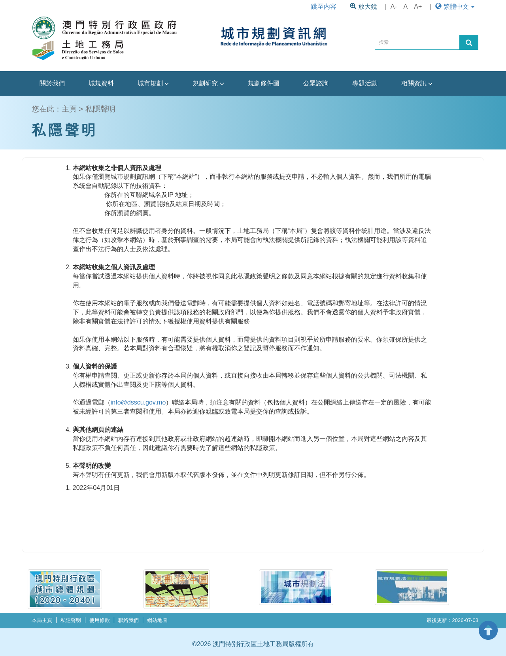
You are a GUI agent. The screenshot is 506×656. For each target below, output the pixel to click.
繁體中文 (454, 6)
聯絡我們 (128, 620)
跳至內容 (323, 6)
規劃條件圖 (263, 83)
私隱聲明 (70, 620)
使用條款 (99, 620)
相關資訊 (416, 83)
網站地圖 (157, 620)
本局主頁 (42, 620)
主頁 (69, 109)
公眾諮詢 (316, 83)
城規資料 (101, 83)
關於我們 (52, 83)
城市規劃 (153, 83)
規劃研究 (208, 83)
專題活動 (365, 83)
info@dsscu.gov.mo (138, 402)
